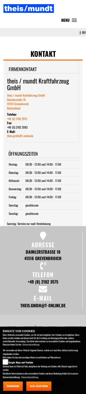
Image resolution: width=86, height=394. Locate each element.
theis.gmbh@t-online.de (20, 135)
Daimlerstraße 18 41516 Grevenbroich (42, 255)
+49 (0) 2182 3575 (17, 118)
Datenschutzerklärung (30, 344)
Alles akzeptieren (39, 386)
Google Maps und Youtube (20, 362)
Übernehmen (13, 386)
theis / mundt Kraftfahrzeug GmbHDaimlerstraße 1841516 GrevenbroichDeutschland (26, 101)
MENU (70, 21)
